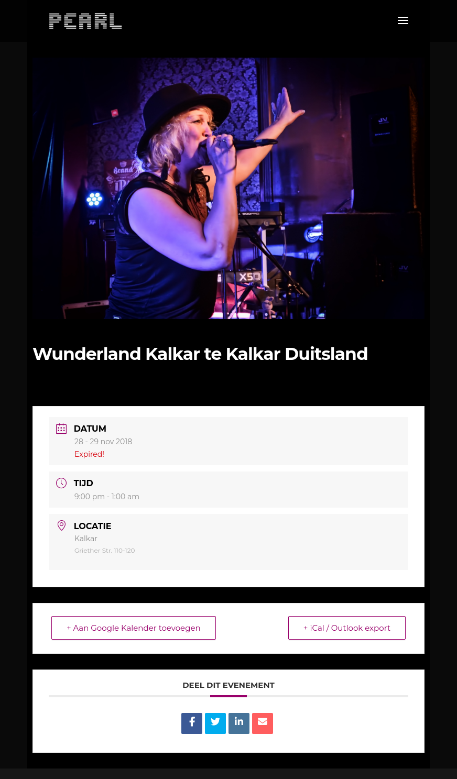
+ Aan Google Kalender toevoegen (134, 628)
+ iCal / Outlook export (346, 628)
